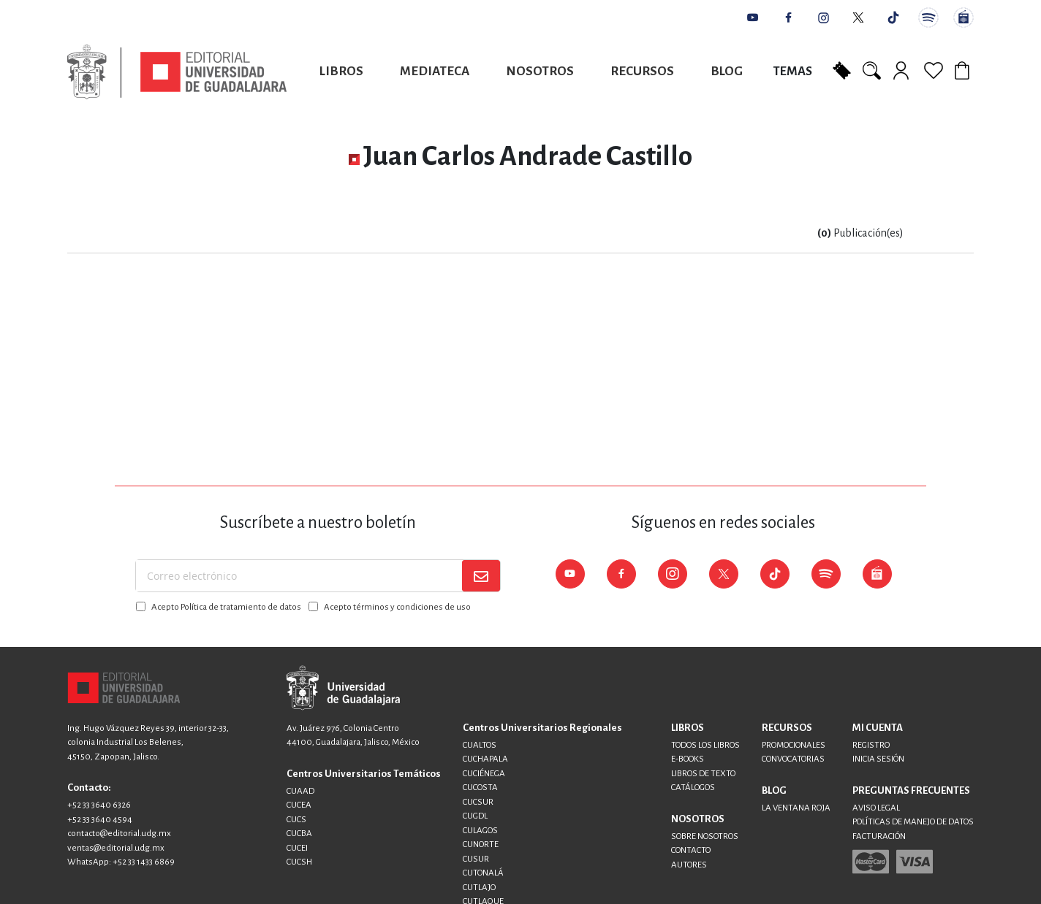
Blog (727, 71)
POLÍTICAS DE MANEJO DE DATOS (913, 822)
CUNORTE (481, 844)
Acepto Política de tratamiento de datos (226, 607)
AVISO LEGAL (876, 808)
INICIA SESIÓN (878, 759)
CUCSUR (478, 802)
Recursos (642, 71)
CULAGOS (480, 830)
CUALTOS (479, 745)
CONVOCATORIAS (793, 759)
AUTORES (689, 865)
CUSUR (476, 859)
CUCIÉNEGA (484, 773)
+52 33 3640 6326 (99, 805)
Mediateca (434, 71)
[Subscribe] (481, 575)
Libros (341, 71)
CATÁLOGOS (693, 787)
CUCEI (297, 848)
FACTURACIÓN (879, 836)
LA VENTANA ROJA (796, 808)
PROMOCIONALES (793, 745)
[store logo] (177, 72)
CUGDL (475, 816)
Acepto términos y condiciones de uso (397, 607)
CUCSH (299, 862)
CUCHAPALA (485, 759)
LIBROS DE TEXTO (703, 773)
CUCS (296, 819)
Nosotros (540, 71)
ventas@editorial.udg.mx (115, 848)
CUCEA (299, 805)
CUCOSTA (480, 787)
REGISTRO (871, 745)
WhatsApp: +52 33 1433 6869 (121, 862)
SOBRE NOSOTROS (704, 836)
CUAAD (300, 791)
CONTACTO (691, 850)
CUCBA (299, 833)
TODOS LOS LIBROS (705, 745)
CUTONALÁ (483, 873)
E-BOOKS (687, 759)
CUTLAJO (479, 887)
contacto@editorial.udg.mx (119, 833)
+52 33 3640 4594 (99, 819)
